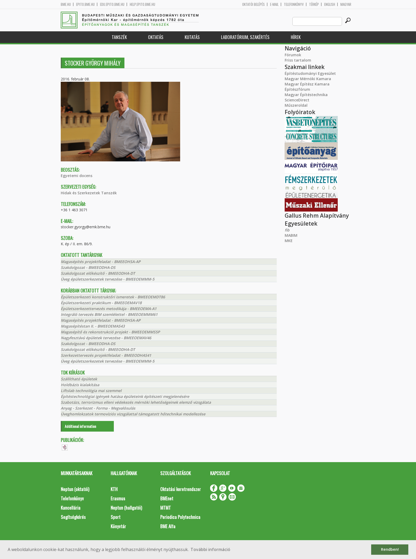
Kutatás (192, 37)
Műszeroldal (296, 105)
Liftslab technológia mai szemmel (91, 390)
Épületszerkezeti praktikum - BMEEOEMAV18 (101, 302)
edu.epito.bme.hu (112, 4)
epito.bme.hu (85, 4)
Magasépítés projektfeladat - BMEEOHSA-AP (101, 261)
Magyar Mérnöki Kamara (308, 78)
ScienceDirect (297, 99)
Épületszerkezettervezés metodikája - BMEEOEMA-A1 (109, 308)
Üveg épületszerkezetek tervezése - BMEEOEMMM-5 (107, 279)
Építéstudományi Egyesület (310, 73)
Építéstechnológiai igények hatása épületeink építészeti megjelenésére (125, 396)
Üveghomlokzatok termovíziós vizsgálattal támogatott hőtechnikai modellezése (133, 413)
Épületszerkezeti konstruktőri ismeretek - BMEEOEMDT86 (113, 296)
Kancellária (70, 507)
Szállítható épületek (79, 378)
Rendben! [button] (390, 549)
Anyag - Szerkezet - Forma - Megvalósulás (98, 408)
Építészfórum (297, 89)
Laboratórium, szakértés (245, 37)
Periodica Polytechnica (180, 517)
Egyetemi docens (76, 175)
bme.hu (66, 4)
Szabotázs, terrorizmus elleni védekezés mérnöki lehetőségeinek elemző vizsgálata (136, 402)
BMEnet (166, 498)
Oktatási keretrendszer (180, 489)
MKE (289, 240)
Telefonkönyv (294, 4)
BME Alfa (167, 526)
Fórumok (293, 54)
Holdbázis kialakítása (80, 384)
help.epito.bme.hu (142, 4)
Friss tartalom (298, 60)
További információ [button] (210, 549)
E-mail (274, 4)
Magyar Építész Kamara (307, 84)
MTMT (165, 507)
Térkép (314, 4)
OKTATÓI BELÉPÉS (253, 4)
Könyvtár (118, 526)
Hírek (296, 37)
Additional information (80, 426)
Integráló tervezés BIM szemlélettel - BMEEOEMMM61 (109, 314)
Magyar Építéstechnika (306, 94)
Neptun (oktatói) (75, 489)
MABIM (291, 235)
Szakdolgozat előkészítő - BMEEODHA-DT (98, 273)
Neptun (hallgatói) (126, 507)
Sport (115, 517)
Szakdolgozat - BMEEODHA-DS (88, 267)
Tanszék (119, 37)
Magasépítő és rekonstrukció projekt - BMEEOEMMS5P (110, 331)
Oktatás (155, 37)
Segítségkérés (73, 517)
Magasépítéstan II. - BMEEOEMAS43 (93, 326)
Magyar (345, 4)
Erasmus (118, 498)
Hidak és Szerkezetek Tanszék (89, 192)
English (329, 4)
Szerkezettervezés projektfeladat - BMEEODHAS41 (106, 355)
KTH (114, 489)
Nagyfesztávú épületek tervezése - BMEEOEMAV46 (106, 337)
